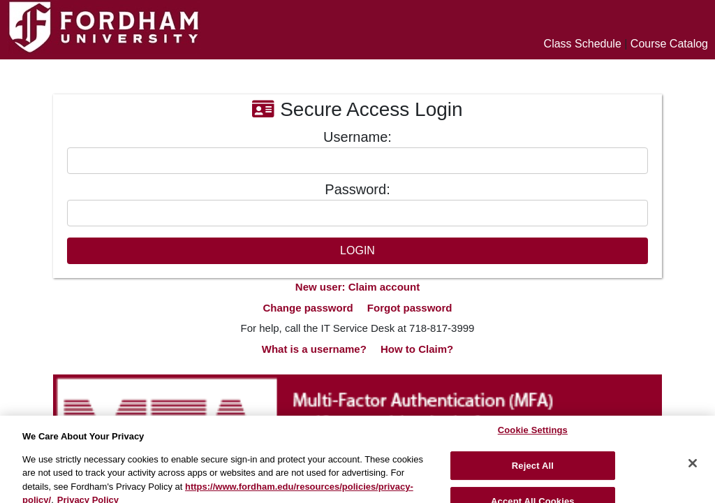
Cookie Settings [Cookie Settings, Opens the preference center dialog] (533, 436)
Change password (308, 308)
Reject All (533, 472)
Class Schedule (582, 44)
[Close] (692, 469)
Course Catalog (669, 44)
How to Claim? (417, 349)
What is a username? (314, 349)
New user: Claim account (357, 287)
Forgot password (409, 308)
